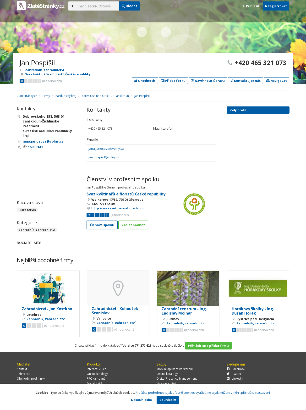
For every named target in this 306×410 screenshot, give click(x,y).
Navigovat (276, 80)
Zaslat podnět (133, 225)
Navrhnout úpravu (208, 80)
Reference (23, 374)
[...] (97, 6)
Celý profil (238, 110)
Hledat (129, 6)
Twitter (234, 374)
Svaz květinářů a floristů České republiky (58, 74)
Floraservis (27, 210)
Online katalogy (97, 374)
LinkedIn (235, 379)
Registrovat (276, 6)
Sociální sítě (95, 383)
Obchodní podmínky (31, 379)
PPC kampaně (96, 379)
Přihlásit (251, 6)
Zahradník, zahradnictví (44, 70)
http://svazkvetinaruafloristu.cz (117, 208)
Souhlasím (167, 400)
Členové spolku (102, 225)
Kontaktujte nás (245, 80)
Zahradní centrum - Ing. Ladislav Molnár (184, 311)
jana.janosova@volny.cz (106, 148)
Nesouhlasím (141, 400)
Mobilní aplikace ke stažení (175, 369)
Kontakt (22, 369)
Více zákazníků (166, 383)
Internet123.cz (96, 369)
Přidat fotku (173, 80)
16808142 (35, 147)
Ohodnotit (145, 80)
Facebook (236, 369)
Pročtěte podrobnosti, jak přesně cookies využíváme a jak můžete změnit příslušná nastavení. (203, 392)
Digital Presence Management (177, 379)
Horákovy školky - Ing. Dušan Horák (253, 311)
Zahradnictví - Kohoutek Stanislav (115, 311)
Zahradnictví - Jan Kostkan (47, 308)
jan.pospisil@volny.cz (104, 157)
